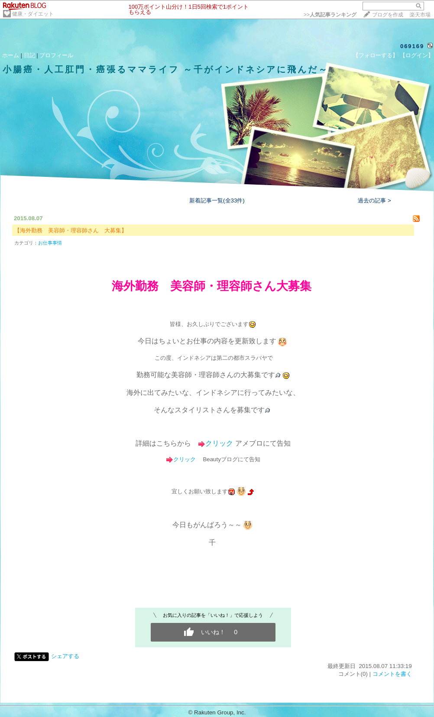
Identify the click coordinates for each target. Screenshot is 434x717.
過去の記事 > (374, 200)
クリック (219, 443)
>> (330, 15)
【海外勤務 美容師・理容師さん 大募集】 (70, 230)
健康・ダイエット (33, 14)
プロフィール (56, 55)
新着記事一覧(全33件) (217, 200)
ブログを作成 (387, 15)
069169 (412, 46)
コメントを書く (392, 674)
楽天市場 (420, 15)
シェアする (65, 656)
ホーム (10, 55)
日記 (29, 55)
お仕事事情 (50, 242)
